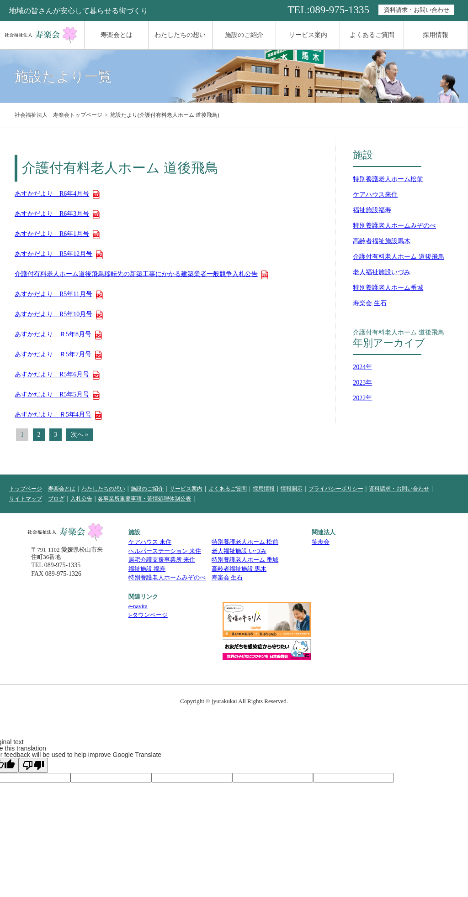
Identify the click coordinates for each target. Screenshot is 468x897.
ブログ (56, 498)
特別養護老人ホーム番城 (388, 287)
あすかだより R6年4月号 (52, 194)
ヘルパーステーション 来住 (164, 551)
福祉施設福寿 (372, 210)
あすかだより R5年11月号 (53, 294)
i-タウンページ (148, 614)
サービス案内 (308, 34)
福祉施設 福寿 (146, 568)
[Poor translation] (33, 765)
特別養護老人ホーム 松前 (245, 541)
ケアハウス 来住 (149, 541)
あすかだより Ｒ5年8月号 (53, 334)
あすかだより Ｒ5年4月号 (53, 415)
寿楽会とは (117, 34)
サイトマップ (25, 498)
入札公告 (81, 498)
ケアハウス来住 (375, 194)
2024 (359, 367)
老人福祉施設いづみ (381, 272)
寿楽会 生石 (370, 303)
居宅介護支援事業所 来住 (161, 559)
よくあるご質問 (372, 34)
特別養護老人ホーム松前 (388, 179)
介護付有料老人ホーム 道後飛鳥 (398, 256)
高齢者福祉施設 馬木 (239, 568)
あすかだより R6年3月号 (52, 214)
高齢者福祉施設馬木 (381, 241)
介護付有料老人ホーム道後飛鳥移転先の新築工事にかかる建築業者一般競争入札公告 (136, 274)
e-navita (138, 606)
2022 (359, 398)
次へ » (80, 434)
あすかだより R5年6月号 (52, 374)
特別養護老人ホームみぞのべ (394, 225)
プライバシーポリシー (335, 488)
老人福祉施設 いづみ (239, 551)
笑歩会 (321, 541)
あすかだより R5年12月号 (53, 254)
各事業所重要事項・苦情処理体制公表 (144, 498)
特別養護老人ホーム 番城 (245, 559)
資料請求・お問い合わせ (416, 9)
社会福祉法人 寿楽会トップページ (58, 115)
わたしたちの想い (180, 34)
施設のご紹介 (244, 34)
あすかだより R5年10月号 (53, 314)
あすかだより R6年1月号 (52, 234)
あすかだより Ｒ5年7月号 (53, 354)
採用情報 (435, 34)
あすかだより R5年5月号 (52, 394)
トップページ (25, 488)
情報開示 (292, 488)
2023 (359, 382)
